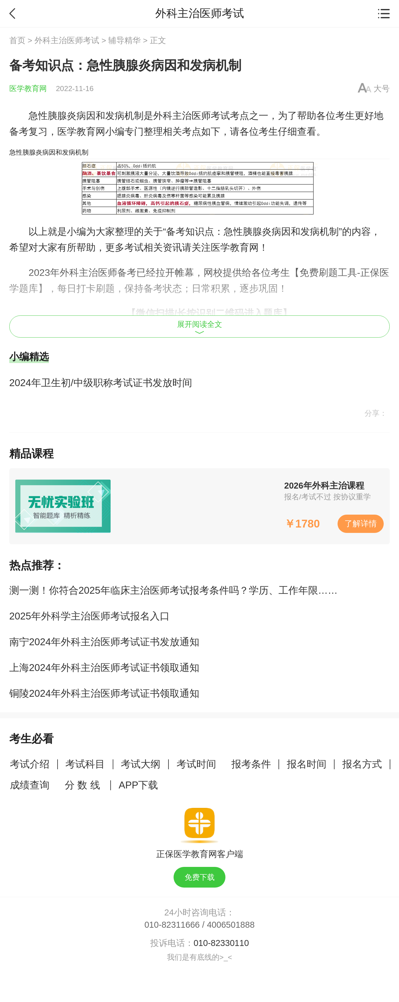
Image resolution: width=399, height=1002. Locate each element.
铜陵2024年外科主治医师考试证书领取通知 (104, 693)
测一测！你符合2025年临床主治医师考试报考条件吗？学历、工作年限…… (173, 590)
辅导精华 (124, 40)
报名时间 (306, 764)
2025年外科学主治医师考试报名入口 (89, 616)
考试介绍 (29, 764)
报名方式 (362, 764)
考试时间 (196, 764)
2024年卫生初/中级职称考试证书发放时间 (100, 382)
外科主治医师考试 (66, 40)
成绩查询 (29, 785)
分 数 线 (84, 785)
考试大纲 (140, 764)
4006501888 (231, 925)
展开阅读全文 (199, 327)
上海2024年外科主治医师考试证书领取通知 (104, 667)
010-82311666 (172, 925)
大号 (382, 88)
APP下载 (138, 785)
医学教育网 (28, 88)
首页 (17, 40)
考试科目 (85, 764)
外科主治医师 (182, 115)
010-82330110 (221, 943)
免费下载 (200, 877)
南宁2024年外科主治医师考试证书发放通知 (104, 641)
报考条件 (251, 764)
